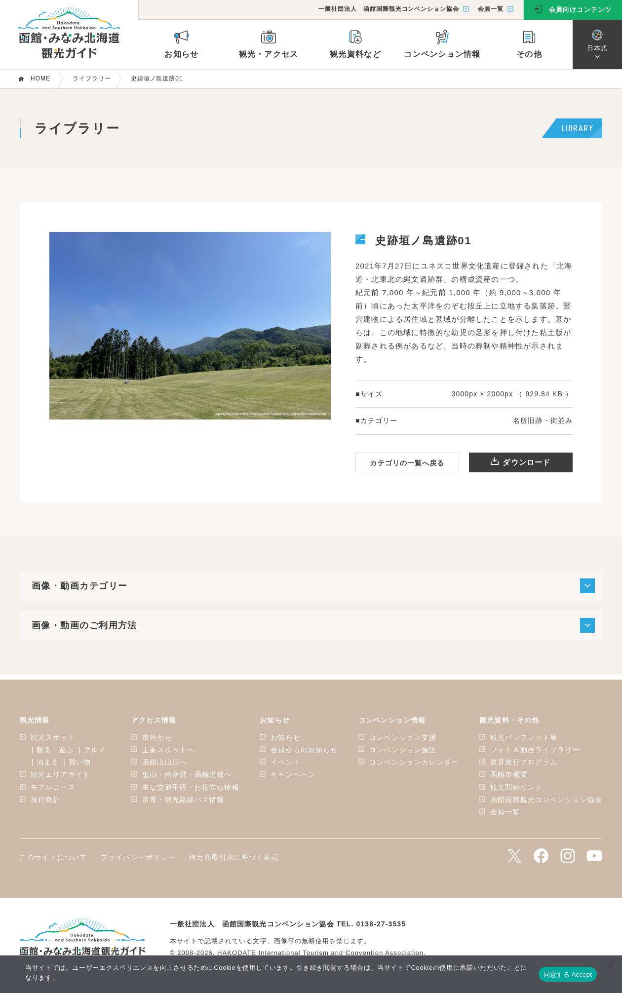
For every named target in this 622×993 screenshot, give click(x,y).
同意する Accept (568, 974)
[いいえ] (610, 965)
